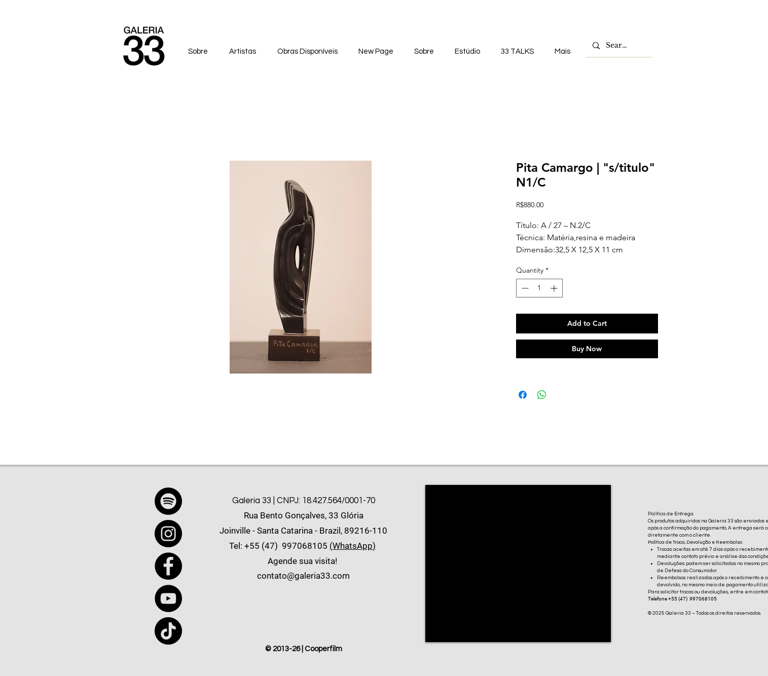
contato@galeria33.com (303, 576)
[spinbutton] (539, 288)
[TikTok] (168, 631)
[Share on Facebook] (523, 395)
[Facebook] (168, 566)
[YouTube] (168, 598)
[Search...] (618, 45)
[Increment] (554, 288)
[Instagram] (168, 533)
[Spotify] (168, 501)
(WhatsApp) (353, 546)
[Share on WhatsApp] (542, 395)
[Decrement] (524, 288)
